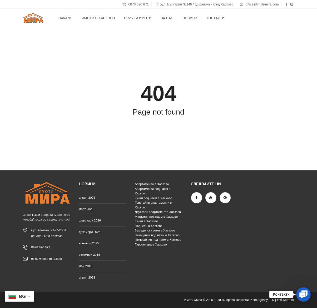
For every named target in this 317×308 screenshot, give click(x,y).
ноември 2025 (89, 243)
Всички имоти (138, 18)
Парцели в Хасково (148, 226)
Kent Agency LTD (262, 300)
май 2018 (85, 266)
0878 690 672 (40, 247)
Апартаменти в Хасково (152, 184)
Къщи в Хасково (146, 221)
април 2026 (87, 197)
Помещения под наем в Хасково (158, 239)
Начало (66, 18)
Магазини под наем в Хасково (156, 216)
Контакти (216, 18)
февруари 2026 (90, 220)
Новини (190, 18)
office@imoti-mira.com (259, 4)
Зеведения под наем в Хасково (157, 235)
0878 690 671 (136, 4)
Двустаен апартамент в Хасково (158, 212)
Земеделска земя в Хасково (155, 230)
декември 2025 (89, 232)
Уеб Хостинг (285, 300)
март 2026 (86, 209)
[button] (303, 294)
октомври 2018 (89, 254)
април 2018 (87, 277)
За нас (167, 18)
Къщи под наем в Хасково (153, 198)
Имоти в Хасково (98, 18)
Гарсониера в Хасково (151, 244)
